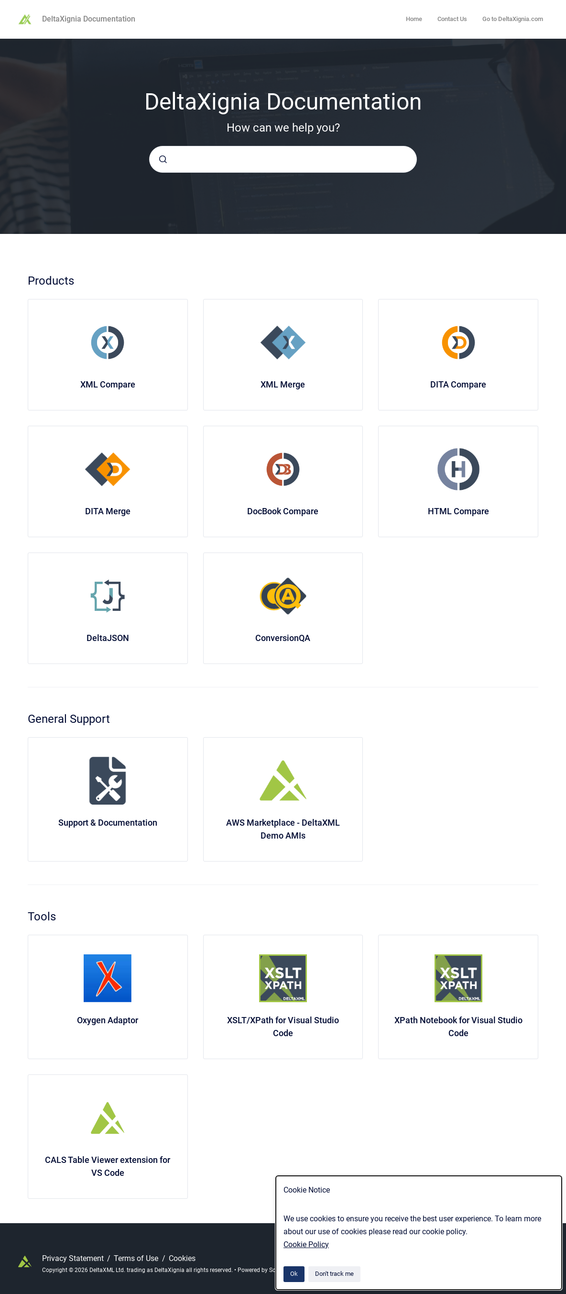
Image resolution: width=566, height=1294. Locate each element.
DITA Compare (458, 384)
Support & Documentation (107, 823)
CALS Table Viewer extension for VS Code (107, 1166)
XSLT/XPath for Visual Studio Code (283, 1026)
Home (414, 18)
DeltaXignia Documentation (88, 18)
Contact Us (452, 18)
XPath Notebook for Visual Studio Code (458, 1026)
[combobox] (283, 159)
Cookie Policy (306, 1244)
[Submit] (163, 159)
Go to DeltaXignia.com (512, 18)
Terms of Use (137, 1258)
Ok (294, 1273)
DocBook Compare (282, 511)
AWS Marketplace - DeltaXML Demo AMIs (283, 829)
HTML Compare (458, 511)
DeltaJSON (108, 638)
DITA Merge (108, 511)
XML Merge (283, 384)
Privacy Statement (74, 1258)
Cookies (182, 1258)
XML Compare (107, 384)
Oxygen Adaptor (107, 1020)
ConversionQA (282, 638)
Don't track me (334, 1273)
